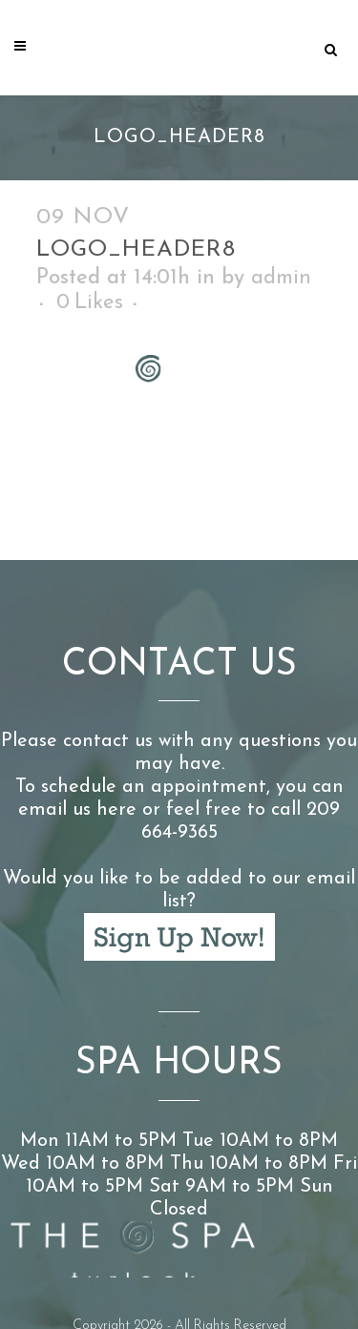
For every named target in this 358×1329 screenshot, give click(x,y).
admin (281, 278)
